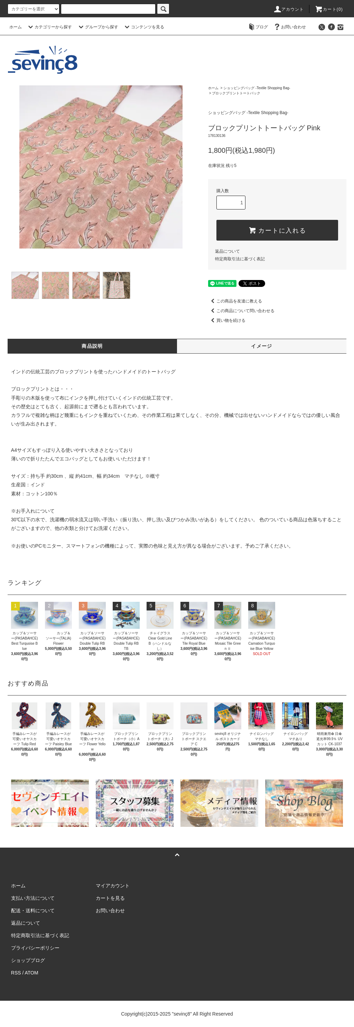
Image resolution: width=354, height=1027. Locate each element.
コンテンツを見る (143, 27)
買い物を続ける (226, 320)
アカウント (288, 9)
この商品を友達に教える (235, 301)
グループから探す (97, 27)
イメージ (261, 346)
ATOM (31, 972)
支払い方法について (33, 898)
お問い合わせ (289, 27)
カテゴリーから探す (49, 27)
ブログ (257, 27)
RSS (16, 972)
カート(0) (329, 9)
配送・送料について (33, 910)
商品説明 (92, 346)
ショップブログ (28, 960)
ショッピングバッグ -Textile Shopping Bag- (256, 88)
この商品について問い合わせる (241, 310)
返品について (227, 251)
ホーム (15, 27)
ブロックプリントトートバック (236, 93)
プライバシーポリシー (35, 948)
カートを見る (110, 898)
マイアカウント (113, 885)
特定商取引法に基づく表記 (240, 258)
